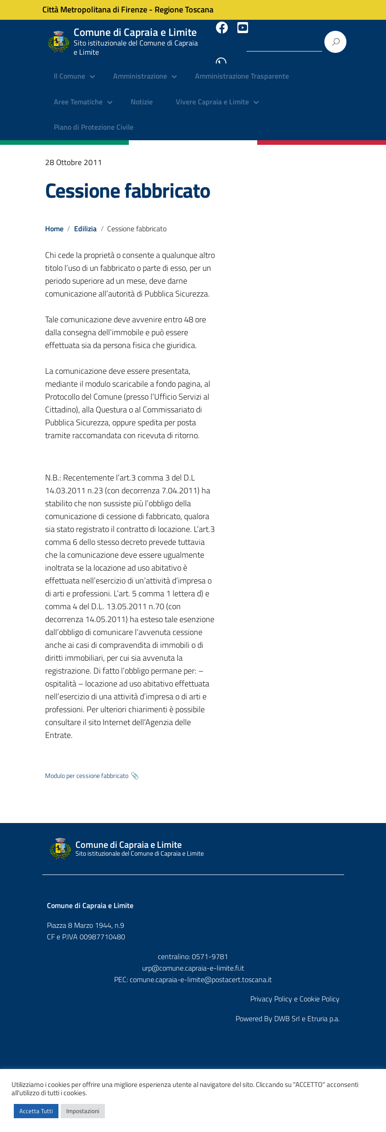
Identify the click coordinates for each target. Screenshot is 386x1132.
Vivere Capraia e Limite (212, 94)
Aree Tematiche (78, 94)
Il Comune (69, 68)
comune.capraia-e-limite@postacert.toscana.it (201, 971)
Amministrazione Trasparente (242, 68)
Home (54, 220)
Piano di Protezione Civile (93, 119)
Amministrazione (140, 68)
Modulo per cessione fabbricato (86, 768)
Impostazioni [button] (82, 1110)
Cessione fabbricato (127, 182)
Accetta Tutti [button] (36, 1110)
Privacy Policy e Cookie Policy (295, 991)
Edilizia (86, 220)
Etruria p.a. (323, 1011)
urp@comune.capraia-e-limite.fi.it (193, 960)
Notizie (142, 94)
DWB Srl (287, 1011)
